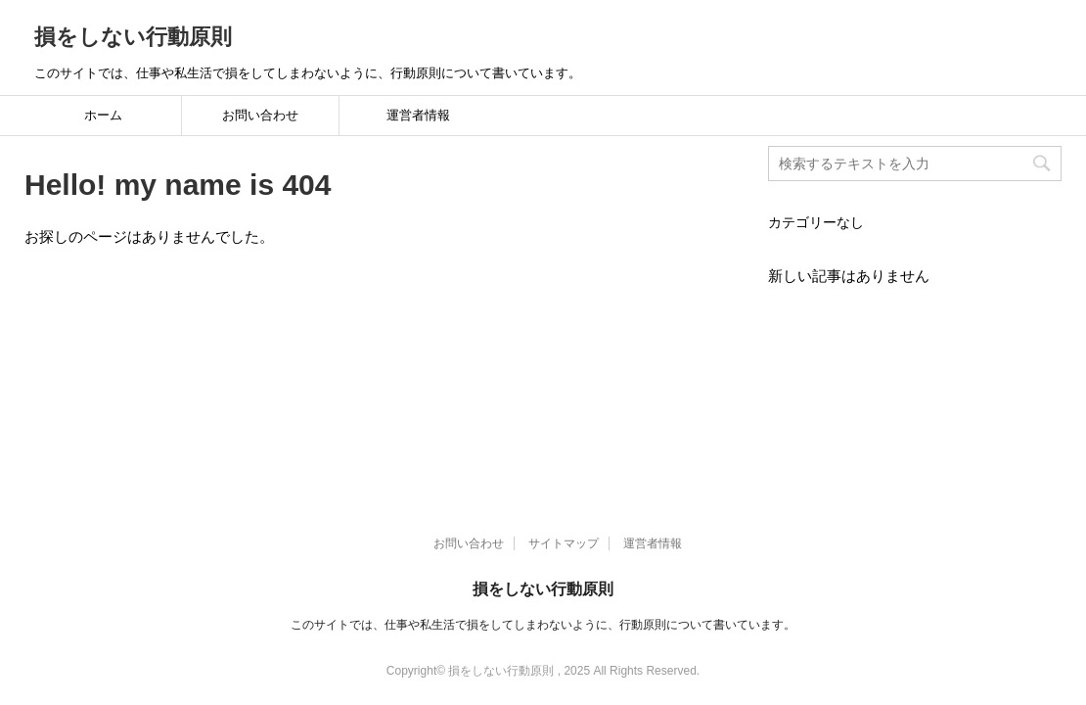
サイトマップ (563, 396)
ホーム (103, 115)
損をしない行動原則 (133, 36)
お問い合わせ (260, 115)
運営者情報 (418, 115)
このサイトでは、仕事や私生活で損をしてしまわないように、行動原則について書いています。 (543, 478)
